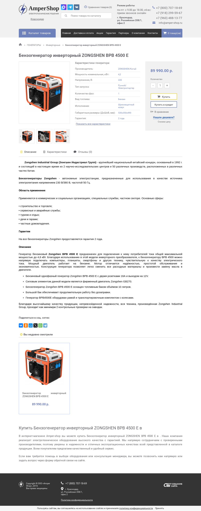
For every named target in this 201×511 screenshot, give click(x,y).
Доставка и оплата (84, 33)
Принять (159, 508)
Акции (99, 33)
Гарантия (111, 33)
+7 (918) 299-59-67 (169, 13)
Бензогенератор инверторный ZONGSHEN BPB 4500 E (91, 45)
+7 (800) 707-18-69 (169, 8)
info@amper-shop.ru (170, 22)
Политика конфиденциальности (77, 500)
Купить (163, 96)
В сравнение (160, 111)
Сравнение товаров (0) (98, 7)
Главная (66, 33)
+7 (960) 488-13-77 (169, 18)
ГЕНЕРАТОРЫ (32, 45)
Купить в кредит (164, 104)
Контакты (153, 33)
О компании (138, 33)
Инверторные (52, 45)
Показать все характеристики (93, 124)
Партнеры (124, 33)
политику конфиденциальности (136, 508)
